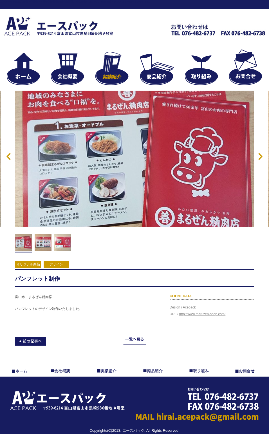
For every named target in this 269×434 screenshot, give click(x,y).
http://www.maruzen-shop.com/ (202, 314)
